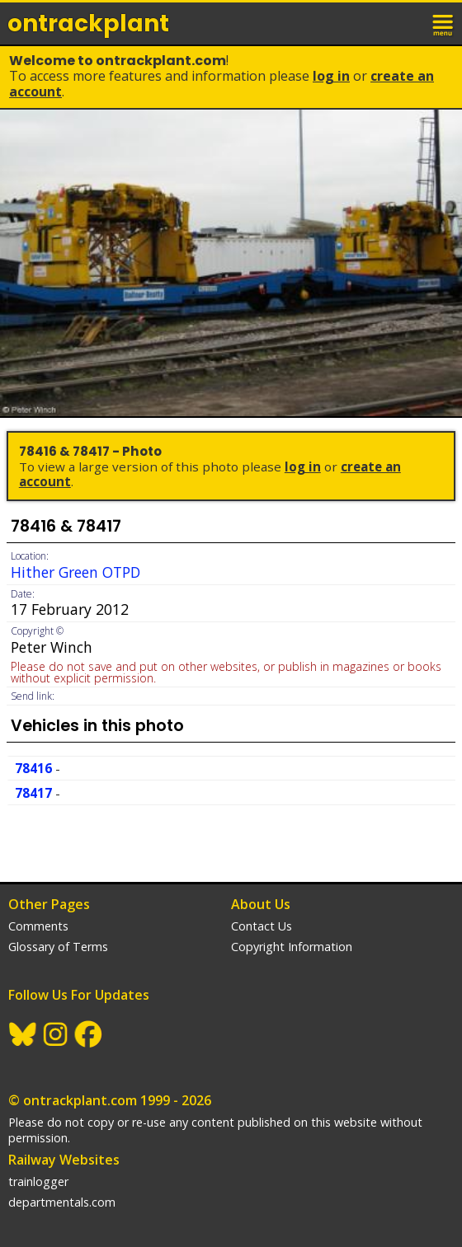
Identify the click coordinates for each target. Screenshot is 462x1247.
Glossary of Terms (58, 946)
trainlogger (38, 1181)
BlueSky (23, 1034)
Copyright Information (291, 946)
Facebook (89, 1034)
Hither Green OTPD (75, 572)
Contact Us (261, 926)
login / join (407, 23)
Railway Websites (64, 1160)
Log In (331, 76)
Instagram (56, 1034)
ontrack (88, 23)
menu (444, 23)
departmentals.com (62, 1202)
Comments (38, 926)
